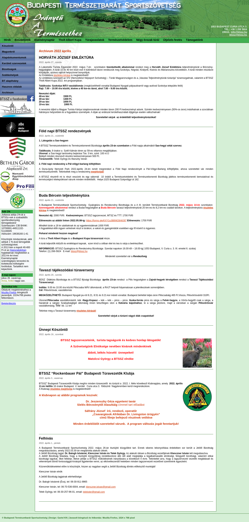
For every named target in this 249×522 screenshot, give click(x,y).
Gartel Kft (62, 518)
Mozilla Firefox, (110, 518)
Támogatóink (194, 39)
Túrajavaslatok (94, 39)
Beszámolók (23, 39)
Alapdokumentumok (14, 57)
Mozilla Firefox (8, 292)
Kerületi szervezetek (14, 63)
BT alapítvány (10, 80)
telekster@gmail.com (94, 491)
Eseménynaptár (44, 39)
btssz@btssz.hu (238, 34)
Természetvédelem (120, 39)
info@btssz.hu (239, 32)
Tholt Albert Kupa (70, 39)
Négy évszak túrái (147, 39)
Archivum (8, 92)
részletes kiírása (61, 75)
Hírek (7, 39)
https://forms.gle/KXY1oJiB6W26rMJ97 (106, 220)
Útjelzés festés (172, 39)
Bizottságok (9, 69)
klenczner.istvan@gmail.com (101, 486)
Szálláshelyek (10, 75)
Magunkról (8, 51)
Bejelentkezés (8, 303)
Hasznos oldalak (12, 86)
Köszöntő (7, 45)
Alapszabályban (18, 250)
